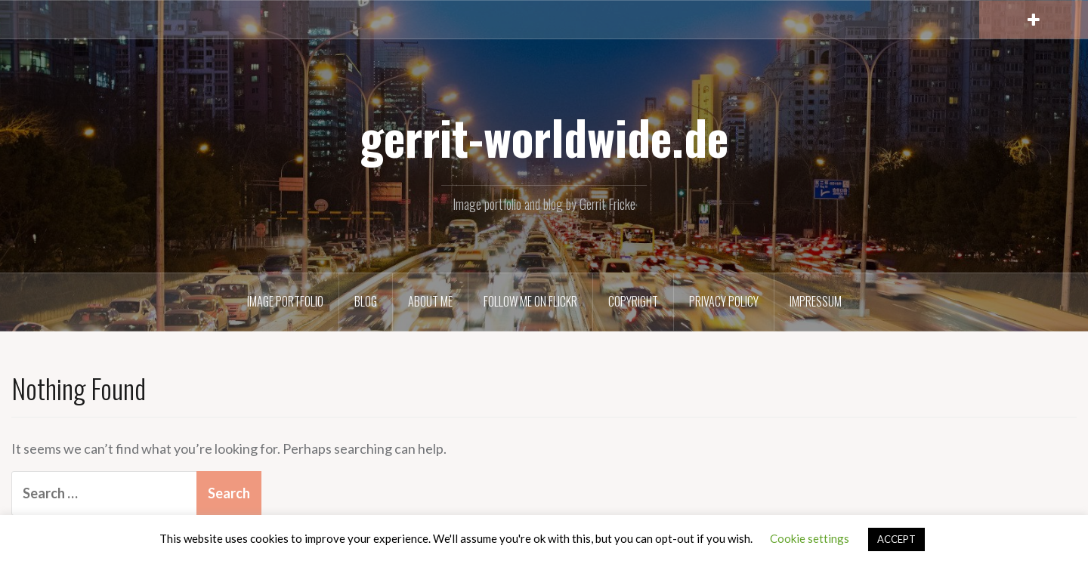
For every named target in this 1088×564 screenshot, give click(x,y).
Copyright (633, 301)
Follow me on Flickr (530, 301)
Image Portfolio (285, 301)
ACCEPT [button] (896, 539)
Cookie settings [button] (809, 538)
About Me (430, 301)
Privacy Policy (724, 301)
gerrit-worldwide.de (544, 136)
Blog (365, 301)
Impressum (816, 301)
